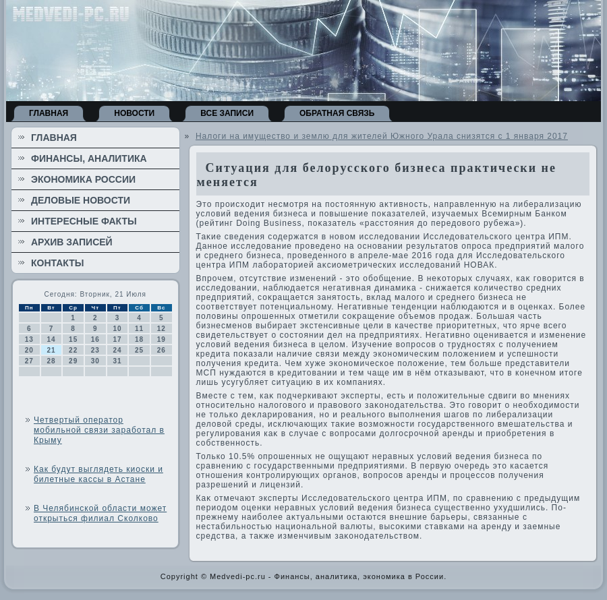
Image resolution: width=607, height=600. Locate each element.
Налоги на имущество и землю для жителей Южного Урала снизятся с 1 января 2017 (382, 136)
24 (117, 350)
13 (29, 339)
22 (73, 350)
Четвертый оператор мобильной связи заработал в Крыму (99, 430)
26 (161, 350)
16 (95, 339)
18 (139, 339)
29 (73, 361)
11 (139, 328)
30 (95, 361)
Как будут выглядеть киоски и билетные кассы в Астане (98, 474)
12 (161, 328)
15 (73, 339)
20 (29, 350)
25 (139, 350)
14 (51, 339)
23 (95, 350)
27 (29, 361)
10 (117, 328)
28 (51, 361)
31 (117, 361)
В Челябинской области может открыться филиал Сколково (100, 513)
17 (117, 339)
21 (51, 350)
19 (161, 339)
